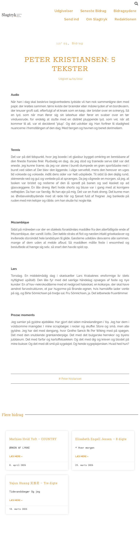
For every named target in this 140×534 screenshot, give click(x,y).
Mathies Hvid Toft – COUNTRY (33, 439)
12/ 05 (62, 43)
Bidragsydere (125, 11)
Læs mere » (15, 456)
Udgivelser (64, 11)
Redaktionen (125, 19)
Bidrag (77, 43)
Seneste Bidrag (93, 11)
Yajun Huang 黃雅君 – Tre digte (33, 483)
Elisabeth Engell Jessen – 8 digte (101, 439)
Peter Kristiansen (71, 378)
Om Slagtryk (96, 19)
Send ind (71, 19)
